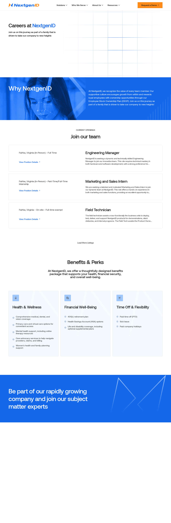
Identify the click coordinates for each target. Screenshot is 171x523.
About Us (97, 5)
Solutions (62, 5)
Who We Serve (80, 5)
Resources (114, 5)
